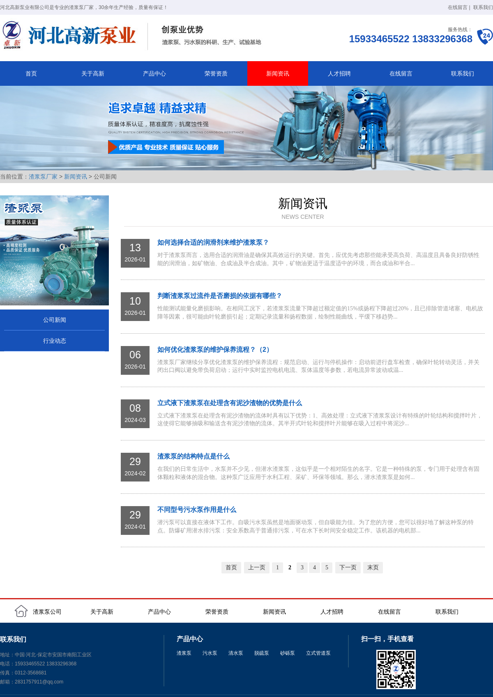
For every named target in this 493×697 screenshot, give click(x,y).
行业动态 (54, 340)
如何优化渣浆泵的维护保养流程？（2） (215, 349)
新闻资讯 (277, 73)
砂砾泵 (287, 653)
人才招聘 (339, 73)
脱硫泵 (261, 653)
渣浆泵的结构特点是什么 (193, 456)
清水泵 (235, 653)
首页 (31, 73)
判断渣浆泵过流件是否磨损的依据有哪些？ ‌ (220, 295)
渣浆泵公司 (47, 611)
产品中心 (154, 73)
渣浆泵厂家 (43, 176)
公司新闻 (54, 319)
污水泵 (210, 653)
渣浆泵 (184, 653)
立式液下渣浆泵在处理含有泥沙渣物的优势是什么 (229, 402)
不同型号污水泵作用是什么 (196, 509)
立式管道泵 (318, 653)
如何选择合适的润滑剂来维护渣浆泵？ (213, 242)
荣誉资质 (216, 73)
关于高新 (92, 73)
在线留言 (458, 7)
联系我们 (483, 7)
